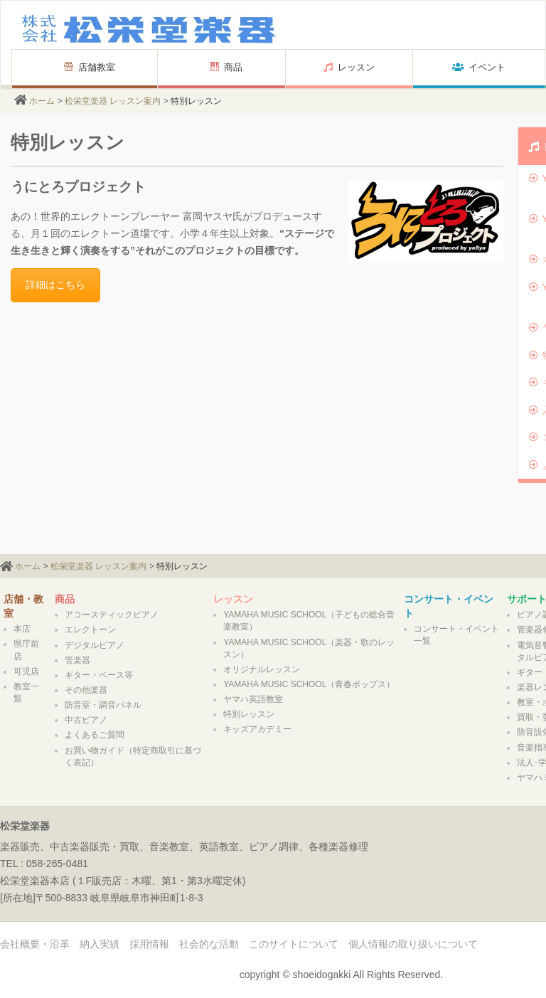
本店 (22, 629)
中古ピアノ (86, 720)
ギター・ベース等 (99, 675)
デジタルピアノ (94, 645)
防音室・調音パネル (103, 705)
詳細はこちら (55, 284)
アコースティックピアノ (112, 615)
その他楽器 (86, 690)
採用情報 (149, 944)
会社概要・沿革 (35, 944)
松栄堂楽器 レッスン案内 (113, 101)
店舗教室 (85, 67)
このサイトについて (293, 944)
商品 (226, 67)
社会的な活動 (209, 944)
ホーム (42, 101)
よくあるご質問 (94, 735)
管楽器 (77, 660)
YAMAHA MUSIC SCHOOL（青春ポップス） (309, 684)
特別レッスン (248, 714)
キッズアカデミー (257, 729)
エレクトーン (90, 630)
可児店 (26, 671)
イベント (478, 67)
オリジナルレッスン (261, 669)
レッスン (349, 67)
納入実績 (99, 944)
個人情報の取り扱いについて (413, 944)
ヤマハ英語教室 (253, 699)
